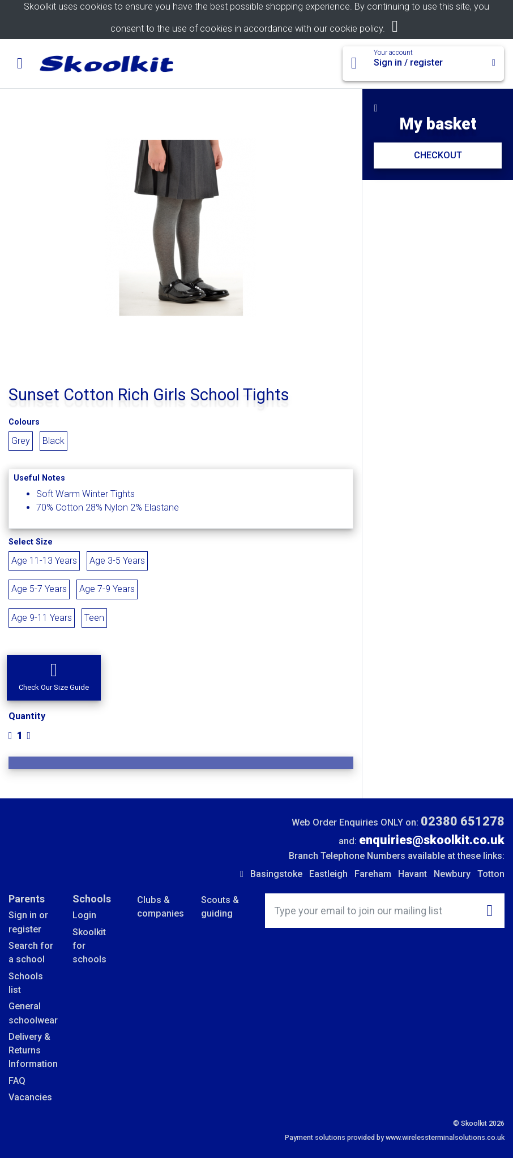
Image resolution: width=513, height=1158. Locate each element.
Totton (491, 873)
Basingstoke (276, 873)
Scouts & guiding (220, 907)
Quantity (26, 716)
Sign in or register (28, 922)
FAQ (16, 1080)
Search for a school (30, 952)
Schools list (25, 983)
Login (84, 915)
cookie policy (356, 28)
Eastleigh (328, 873)
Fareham (372, 873)
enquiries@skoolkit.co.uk (432, 840)
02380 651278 (463, 821)
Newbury (452, 873)
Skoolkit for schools (89, 946)
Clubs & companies (160, 907)
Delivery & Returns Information (31, 1050)
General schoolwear (31, 1013)
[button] (54, 678)
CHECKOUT (438, 155)
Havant (412, 873)
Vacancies (30, 1097)
